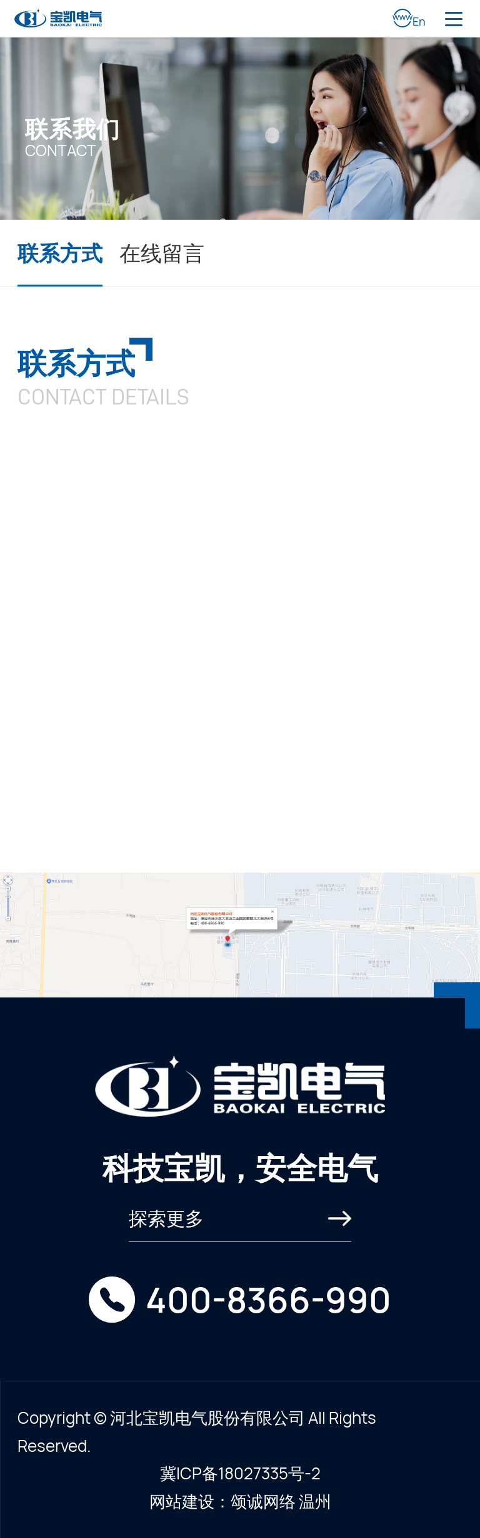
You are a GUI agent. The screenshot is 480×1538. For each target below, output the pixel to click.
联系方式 (60, 252)
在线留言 (161, 252)
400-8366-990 (268, 1299)
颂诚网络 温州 (281, 1501)
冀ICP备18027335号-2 (240, 1473)
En (409, 18)
